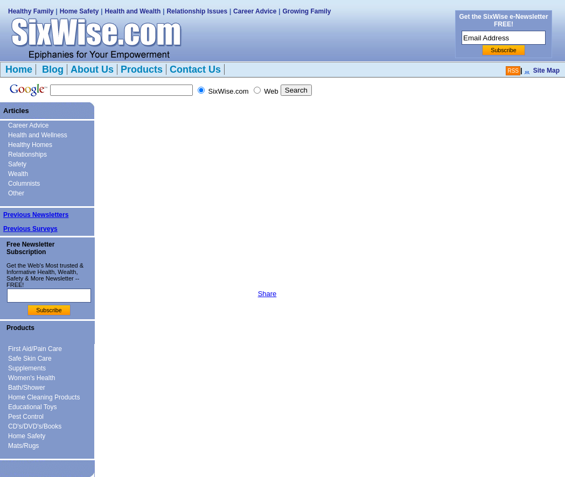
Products (142, 69)
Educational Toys (32, 407)
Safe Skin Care (30, 358)
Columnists (24, 183)
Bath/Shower (26, 387)
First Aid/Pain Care (35, 349)
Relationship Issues (196, 11)
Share (267, 294)
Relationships (27, 154)
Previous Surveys (30, 229)
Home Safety (79, 11)
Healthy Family (31, 11)
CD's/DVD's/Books (34, 426)
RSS (513, 71)
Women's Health (31, 378)
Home (18, 69)
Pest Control (26, 416)
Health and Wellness (37, 135)
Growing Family (306, 11)
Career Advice (254, 11)
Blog (51, 69)
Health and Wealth (133, 11)
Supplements (27, 368)
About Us (92, 69)
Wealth (18, 174)
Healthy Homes (30, 145)
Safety (17, 164)
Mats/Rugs (23, 446)
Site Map (546, 70)
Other (16, 193)
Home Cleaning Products (44, 397)
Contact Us (195, 69)
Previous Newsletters (35, 215)
